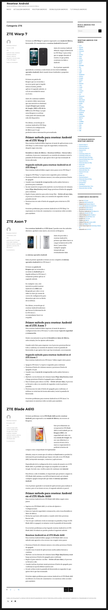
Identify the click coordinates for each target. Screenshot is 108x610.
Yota (80, 127)
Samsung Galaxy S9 (84, 154)
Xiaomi (81, 123)
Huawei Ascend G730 (90, 206)
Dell (80, 73)
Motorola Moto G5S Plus (86, 157)
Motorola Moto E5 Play (85, 179)
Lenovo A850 (92, 222)
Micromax (82, 100)
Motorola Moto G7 (84, 148)
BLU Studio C (92, 215)
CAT (80, 69)
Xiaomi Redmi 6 (83, 177)
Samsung (82, 116)
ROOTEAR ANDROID (39, 9)
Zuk (80, 130)
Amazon (81, 51)
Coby (80, 71)
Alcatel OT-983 (89, 213)
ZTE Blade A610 (20, 409)
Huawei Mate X (83, 145)
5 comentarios (11, 250)
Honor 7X (81, 175)
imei (8, 242)
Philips (81, 114)
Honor (81, 80)
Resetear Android (18, 3)
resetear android (11, 54)
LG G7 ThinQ (82, 181)
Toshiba (81, 121)
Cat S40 (89, 229)
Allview (81, 49)
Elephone (82, 74)
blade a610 (14, 428)
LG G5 (80, 173)
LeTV (80, 92)
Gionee (81, 76)
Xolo (80, 125)
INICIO (9, 9)
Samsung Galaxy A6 (84, 155)
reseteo (9, 56)
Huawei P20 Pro (83, 161)
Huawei (81, 83)
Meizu (81, 98)
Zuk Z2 (87, 220)
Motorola (81, 101)
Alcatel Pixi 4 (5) (90, 216)
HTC (80, 82)
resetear (17, 52)
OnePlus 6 (82, 184)
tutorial (14, 58)
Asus (80, 56)
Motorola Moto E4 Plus (85, 163)
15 (19, 590)
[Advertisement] (54, 16)
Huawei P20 (82, 150)
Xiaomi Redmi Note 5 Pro (86, 186)
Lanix (80, 87)
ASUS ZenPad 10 (88, 202)
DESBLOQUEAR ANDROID (58, 9)
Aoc (80, 53)
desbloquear (14, 429)
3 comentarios (11, 441)
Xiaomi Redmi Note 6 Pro (86, 159)
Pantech (81, 112)
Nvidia (81, 103)
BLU (80, 64)
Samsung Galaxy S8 (84, 168)
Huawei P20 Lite (83, 172)
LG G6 (81, 152)
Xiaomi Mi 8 (82, 182)
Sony (80, 119)
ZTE (8, 50)
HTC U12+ (82, 166)
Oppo (80, 109)
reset (12, 52)
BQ (80, 67)
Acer (80, 45)
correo (8, 429)
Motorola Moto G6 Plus (85, 188)
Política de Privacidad (13, 598)
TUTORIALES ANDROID (78, 9)
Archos (81, 54)
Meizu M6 (82, 164)
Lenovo (81, 91)
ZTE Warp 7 (17, 34)
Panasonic (82, 110)
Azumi (81, 60)
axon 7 (13, 240)
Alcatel (81, 47)
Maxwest (81, 96)
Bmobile (81, 65)
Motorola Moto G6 (84, 170)
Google (17, 240)
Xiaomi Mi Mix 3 (83, 146)
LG (80, 94)
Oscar (80, 206)
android (9, 52)
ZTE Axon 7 (17, 221)
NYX (80, 105)
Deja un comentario (12, 62)
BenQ (80, 62)
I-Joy (80, 85)
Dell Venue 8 (89, 207)
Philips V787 (87, 224)
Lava (80, 89)
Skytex (81, 118)
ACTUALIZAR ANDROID (22, 9)
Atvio (80, 58)
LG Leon (85, 200)
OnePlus (81, 107)
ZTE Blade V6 (95, 211)
